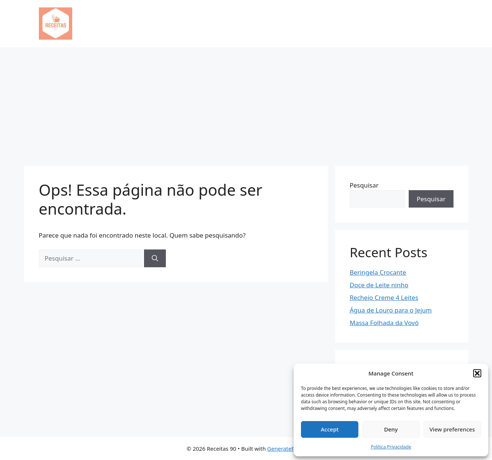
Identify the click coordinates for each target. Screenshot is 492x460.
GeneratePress (286, 448)
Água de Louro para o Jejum (391, 310)
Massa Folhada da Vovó (384, 322)
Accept (330, 429)
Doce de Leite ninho (379, 285)
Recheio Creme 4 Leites (384, 297)
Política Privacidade (391, 447)
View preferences (452, 429)
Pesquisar (364, 185)
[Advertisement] (246, 103)
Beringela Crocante (378, 272)
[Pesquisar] (155, 258)
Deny (391, 429)
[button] (477, 373)
